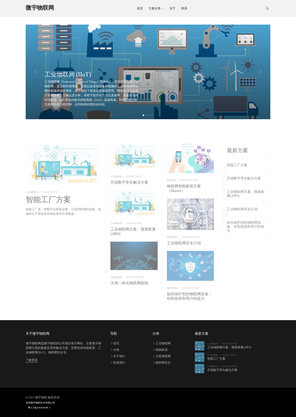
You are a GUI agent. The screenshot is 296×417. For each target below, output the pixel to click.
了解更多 (32, 360)
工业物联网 (162, 343)
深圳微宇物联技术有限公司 (40, 402)
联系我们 (117, 363)
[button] (261, 72)
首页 (140, 8)
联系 (184, 8)
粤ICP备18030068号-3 (39, 407)
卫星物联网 (162, 356)
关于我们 (117, 356)
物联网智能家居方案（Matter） (184, 197)
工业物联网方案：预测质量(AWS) (133, 240)
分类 (114, 350)
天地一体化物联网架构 (129, 292)
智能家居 (160, 350)
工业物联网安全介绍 (184, 252)
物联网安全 (162, 363)
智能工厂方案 (48, 208)
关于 (173, 8)
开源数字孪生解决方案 (129, 191)
